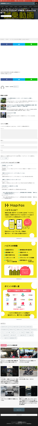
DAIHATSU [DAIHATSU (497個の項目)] (4, 326)
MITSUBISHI (36, 6)
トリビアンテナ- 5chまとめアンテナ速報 (10, 162)
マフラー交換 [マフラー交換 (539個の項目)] (29, 335)
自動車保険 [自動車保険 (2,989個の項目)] (13, 338)
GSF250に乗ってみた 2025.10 (26, 379)
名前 (2, 140)
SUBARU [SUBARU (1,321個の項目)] (19, 329)
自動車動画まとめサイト (22, 422)
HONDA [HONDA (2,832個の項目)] (16, 326)
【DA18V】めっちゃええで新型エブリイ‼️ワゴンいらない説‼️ (27, 361)
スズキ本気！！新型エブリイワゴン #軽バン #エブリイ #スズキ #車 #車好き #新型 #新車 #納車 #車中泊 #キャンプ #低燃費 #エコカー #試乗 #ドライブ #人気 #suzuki (10, 381)
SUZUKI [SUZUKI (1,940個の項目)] (26, 329)
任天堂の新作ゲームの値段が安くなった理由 (10, 186)
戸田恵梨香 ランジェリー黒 (7, 165)
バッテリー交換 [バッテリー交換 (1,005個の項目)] (20, 335)
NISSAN (6, 6)
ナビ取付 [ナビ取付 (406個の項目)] (12, 335)
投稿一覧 (15, 86)
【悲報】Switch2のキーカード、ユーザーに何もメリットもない (13, 173)
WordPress (29, 423)
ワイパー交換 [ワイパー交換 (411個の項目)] (4, 338)
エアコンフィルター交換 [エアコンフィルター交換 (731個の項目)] (7, 332)
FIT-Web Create (19, 423)
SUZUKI (30, 6)
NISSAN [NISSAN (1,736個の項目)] (12, 329)
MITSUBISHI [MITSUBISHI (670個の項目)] (4, 329)
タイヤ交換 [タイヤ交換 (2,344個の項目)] (4, 335)
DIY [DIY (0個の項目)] (10, 326)
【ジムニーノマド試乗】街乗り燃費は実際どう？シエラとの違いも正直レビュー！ (9, 362)
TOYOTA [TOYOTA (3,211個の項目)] (34, 329)
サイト (2, 150)
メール (2, 145)
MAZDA (15, 6)
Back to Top (19, 409)
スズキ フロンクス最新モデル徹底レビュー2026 (9, 399)
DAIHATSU (25, 6)
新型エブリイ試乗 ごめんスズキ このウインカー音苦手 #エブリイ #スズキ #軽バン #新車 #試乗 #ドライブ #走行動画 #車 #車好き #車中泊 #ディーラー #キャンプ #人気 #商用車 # (28, 401)
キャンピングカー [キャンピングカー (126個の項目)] (19, 332)
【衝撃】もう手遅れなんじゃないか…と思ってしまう (11, 179)
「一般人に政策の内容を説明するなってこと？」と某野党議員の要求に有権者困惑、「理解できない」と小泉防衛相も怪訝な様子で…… (19, 193)
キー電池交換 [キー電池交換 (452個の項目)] (28, 332)
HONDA (11, 6)
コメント (2, 128)
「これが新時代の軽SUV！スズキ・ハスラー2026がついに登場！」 (20, 98)
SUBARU (20, 6)
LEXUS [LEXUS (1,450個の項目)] (22, 326)
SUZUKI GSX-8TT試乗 (11, 112)
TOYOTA (2, 6)
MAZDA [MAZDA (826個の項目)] (29, 326)
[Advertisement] (19, 28)
